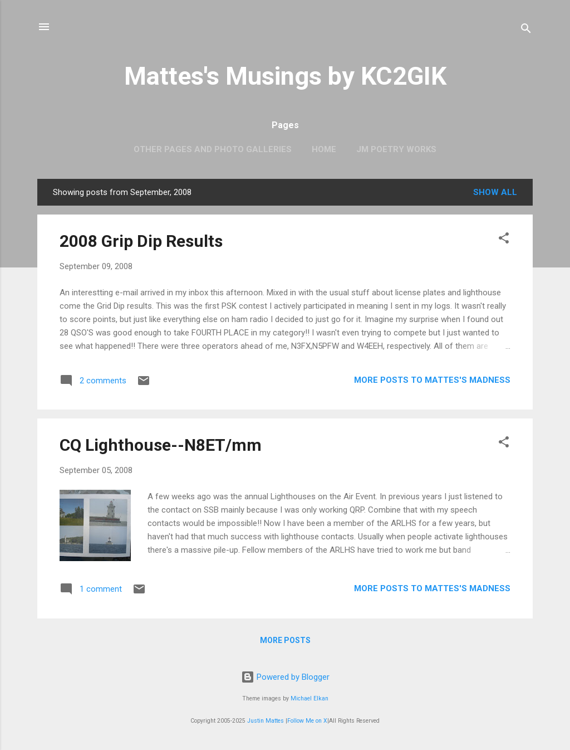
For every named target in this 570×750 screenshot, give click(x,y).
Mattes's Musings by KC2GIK (285, 76)
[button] (503, 240)
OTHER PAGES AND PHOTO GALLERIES (213, 149)
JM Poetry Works (396, 149)
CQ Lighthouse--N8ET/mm (161, 445)
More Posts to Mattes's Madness (432, 380)
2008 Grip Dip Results (141, 241)
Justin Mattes (265, 720)
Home (324, 149)
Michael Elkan (309, 698)
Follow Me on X (307, 720)
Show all (495, 192)
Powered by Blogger (285, 677)
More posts (285, 640)
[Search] (526, 30)
